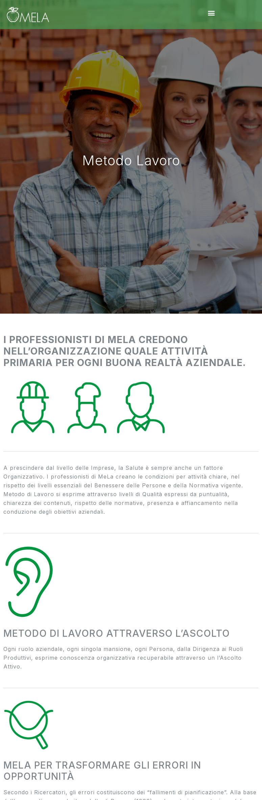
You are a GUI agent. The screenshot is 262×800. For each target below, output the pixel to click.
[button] (211, 12)
